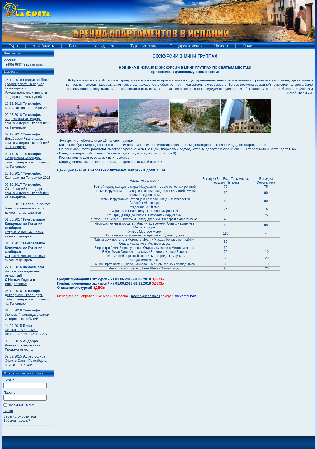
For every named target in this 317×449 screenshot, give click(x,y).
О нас (248, 46)
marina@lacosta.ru (145, 296)
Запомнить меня (21, 405)
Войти (8, 411)
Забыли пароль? (16, 421)
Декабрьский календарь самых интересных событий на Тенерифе (27, 142)
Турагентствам (143, 46)
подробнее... (37, 64)
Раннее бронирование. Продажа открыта (23, 347)
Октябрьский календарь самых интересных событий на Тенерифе (27, 193)
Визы (73, 46)
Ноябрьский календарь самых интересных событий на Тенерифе (27, 162)
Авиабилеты (43, 46)
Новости (221, 46)
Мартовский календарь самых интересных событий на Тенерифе (27, 123)
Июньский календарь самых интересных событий (27, 317)
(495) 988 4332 (17, 64)
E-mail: (8, 380)
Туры (13, 46)
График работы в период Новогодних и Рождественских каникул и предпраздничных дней (26, 90)
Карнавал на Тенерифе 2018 (27, 178)
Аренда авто (104, 46)
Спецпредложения (186, 46)
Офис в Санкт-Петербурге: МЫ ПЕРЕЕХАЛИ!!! (26, 363)
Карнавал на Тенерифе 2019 (27, 108)
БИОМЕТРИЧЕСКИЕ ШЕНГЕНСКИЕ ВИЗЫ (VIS (26, 332)
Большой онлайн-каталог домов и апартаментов (25, 210)
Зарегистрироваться (19, 416)
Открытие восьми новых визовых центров (24, 234)
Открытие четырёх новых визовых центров (25, 258)
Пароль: (9, 393)
